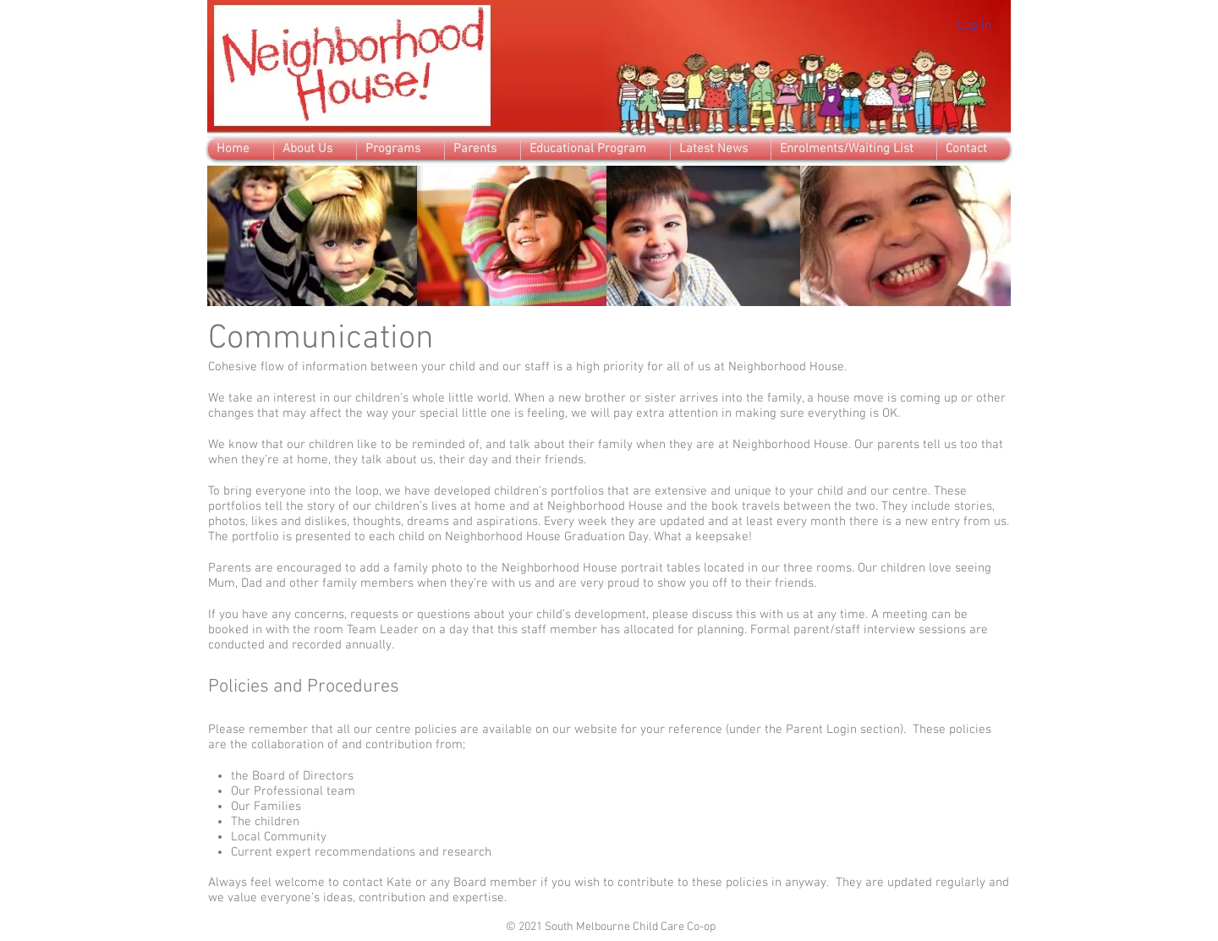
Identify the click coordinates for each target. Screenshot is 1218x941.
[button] (315, 149)
